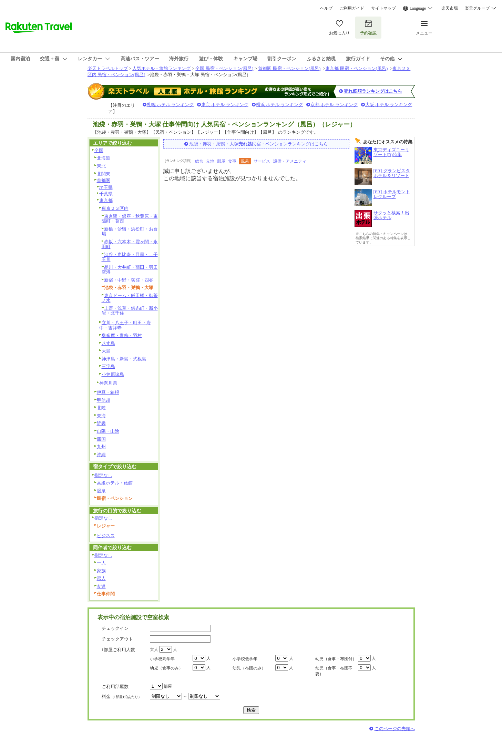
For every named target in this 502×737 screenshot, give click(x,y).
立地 (210, 161)
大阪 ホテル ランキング (388, 104)
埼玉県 (106, 187)
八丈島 (108, 343)
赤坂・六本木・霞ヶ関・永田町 (130, 244)
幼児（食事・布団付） (336, 658)
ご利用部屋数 (115, 686)
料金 (122, 696)
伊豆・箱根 (108, 392)
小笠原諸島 (113, 374)
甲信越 (103, 400)
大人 (154, 649)
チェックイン (115, 628)
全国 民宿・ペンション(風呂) (224, 68)
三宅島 (108, 366)
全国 (98, 150)
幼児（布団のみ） (249, 668)
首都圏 (103, 180)
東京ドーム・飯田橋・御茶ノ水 (130, 298)
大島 (106, 351)
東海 (101, 415)
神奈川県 (108, 383)
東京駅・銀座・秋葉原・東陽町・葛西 (130, 219)
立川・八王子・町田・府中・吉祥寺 (125, 325)
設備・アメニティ (289, 161)
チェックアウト (117, 639)
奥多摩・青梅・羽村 (122, 335)
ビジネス (106, 535)
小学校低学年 (245, 658)
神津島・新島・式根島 (124, 358)
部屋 (221, 161)
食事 (232, 161)
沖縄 (101, 454)
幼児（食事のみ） (166, 668)
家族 (101, 570)
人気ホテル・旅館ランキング (161, 68)
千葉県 (106, 193)
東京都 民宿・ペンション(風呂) (356, 68)
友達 (101, 586)
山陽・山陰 (108, 431)
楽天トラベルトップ (108, 68)
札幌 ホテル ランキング (170, 104)
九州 (101, 446)
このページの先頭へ (395, 728)
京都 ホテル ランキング (334, 104)
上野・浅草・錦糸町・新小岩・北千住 (130, 311)
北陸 (101, 407)
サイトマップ (383, 8)
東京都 (106, 200)
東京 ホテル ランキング (224, 104)
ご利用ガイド (351, 8)
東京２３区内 (115, 208)
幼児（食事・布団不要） (333, 671)
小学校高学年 (162, 658)
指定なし (103, 475)
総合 (199, 161)
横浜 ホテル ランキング (279, 104)
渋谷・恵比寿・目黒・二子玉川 (130, 257)
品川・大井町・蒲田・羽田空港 (130, 270)
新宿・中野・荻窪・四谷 (128, 280)
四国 (101, 439)
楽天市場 (449, 8)
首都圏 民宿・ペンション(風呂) (289, 68)
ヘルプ (326, 8)
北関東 (103, 173)
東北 (101, 165)
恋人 (101, 578)
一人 (101, 562)
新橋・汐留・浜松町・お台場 (130, 231)
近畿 (101, 423)
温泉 (101, 490)
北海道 (103, 158)
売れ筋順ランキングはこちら (373, 91)
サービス (262, 161)
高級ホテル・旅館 (115, 482)
